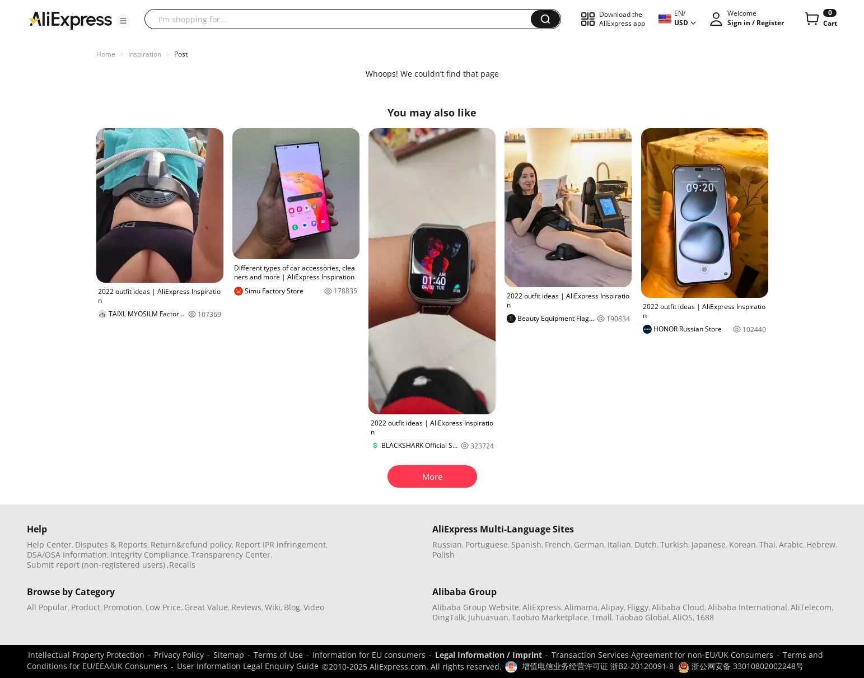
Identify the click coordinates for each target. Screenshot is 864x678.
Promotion (123, 607)
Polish (443, 554)
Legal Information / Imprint (488, 654)
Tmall (601, 617)
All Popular (47, 607)
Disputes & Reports (111, 544)
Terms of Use (278, 654)
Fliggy (637, 607)
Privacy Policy (179, 654)
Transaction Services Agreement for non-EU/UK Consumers (662, 654)
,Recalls (181, 564)
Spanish (526, 544)
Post (181, 54)
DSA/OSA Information (67, 554)
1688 (705, 617)
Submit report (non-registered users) (96, 564)
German (589, 544)
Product (85, 607)
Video (313, 607)
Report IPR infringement (280, 544)
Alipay (612, 607)
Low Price (163, 607)
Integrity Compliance (149, 554)
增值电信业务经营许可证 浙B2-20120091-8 (598, 666)
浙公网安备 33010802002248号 (741, 666)
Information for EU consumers (369, 654)
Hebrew (820, 544)
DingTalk (448, 617)
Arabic (791, 544)
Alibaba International (747, 607)
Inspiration (144, 54)
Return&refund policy (191, 544)
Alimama (580, 607)
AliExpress (541, 607)
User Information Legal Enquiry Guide (248, 666)
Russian (447, 544)
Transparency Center (231, 554)
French (558, 544)
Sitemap (228, 654)
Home (105, 54)
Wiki (273, 607)
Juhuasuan (488, 617)
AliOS (682, 617)
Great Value (206, 607)
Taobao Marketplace (550, 617)
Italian (619, 544)
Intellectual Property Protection (86, 654)
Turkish (674, 544)
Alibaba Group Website (475, 607)
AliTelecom (811, 607)
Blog (292, 607)
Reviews (246, 607)
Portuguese (486, 544)
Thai (767, 544)
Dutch (645, 544)
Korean (742, 544)
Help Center (49, 544)
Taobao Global (642, 617)
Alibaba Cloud (678, 607)
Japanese (709, 544)
